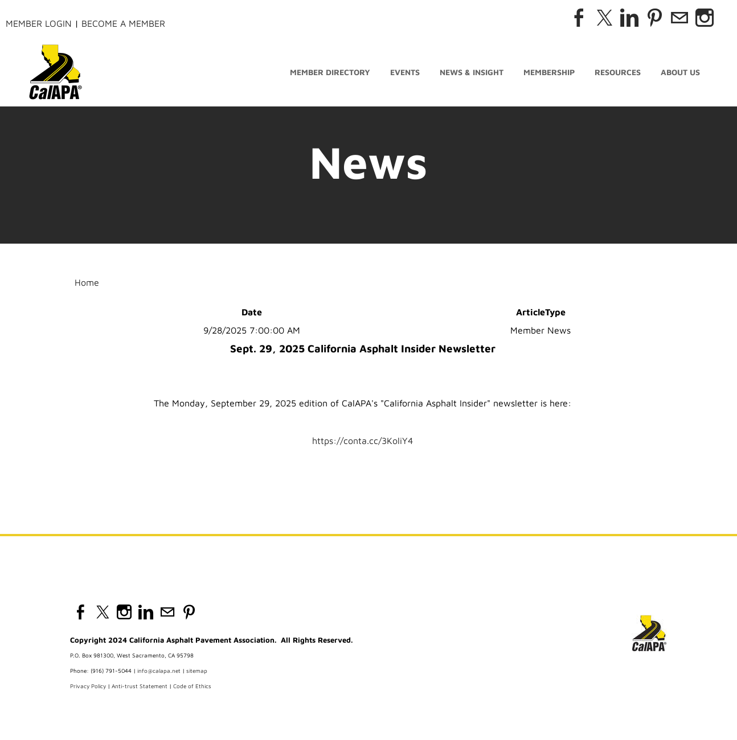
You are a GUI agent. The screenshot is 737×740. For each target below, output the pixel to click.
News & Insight (471, 72)
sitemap (196, 670)
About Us (680, 72)
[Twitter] (604, 18)
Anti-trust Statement (139, 686)
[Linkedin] (629, 18)
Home (87, 282)
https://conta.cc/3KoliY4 (362, 440)
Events (405, 72)
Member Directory (330, 72)
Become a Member (123, 23)
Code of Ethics (192, 686)
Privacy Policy (88, 686)
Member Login (39, 23)
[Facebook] (579, 18)
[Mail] (679, 18)
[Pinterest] (654, 18)
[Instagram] (704, 18)
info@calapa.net (159, 670)
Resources (618, 72)
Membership (549, 72)
